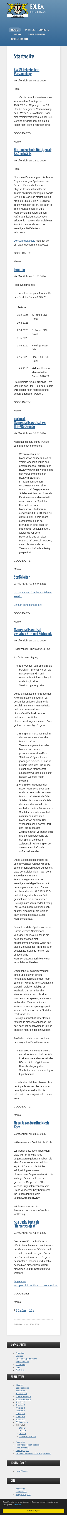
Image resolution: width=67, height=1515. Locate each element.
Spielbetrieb (36, 34)
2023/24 (22, 1428)
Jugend (16, 34)
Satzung (19, 1356)
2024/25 (22, 1431)
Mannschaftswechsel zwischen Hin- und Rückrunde (33, 632)
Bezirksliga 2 (21, 1393)
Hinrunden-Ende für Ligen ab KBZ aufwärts (32, 152)
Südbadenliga (22, 1422)
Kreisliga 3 (20, 1408)
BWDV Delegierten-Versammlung (26, 72)
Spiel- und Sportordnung (26, 1359)
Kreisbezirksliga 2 (23, 1399)
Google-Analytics (23, 1494)
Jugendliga (20, 1442)
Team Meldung (22, 1448)
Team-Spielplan (22, 1450)
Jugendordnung (22, 1362)
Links (18, 1367)
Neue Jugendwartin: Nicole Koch (31, 1125)
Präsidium (20, 1353)
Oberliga (19, 1385)
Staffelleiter (22, 577)
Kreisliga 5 (20, 1413)
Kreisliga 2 (20, 1405)
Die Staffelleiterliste (24, 240)
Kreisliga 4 (20, 1411)
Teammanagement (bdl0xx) (27, 1445)
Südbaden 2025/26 (27, 1436)
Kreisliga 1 (20, 1402)
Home (14, 29)
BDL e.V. (37, 7)
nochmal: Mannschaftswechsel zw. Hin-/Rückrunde (30, 423)
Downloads (20, 1364)
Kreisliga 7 (20, 1419)
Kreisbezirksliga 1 (23, 1396)
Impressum (20, 1489)
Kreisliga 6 (20, 1416)
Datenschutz (21, 1492)
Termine (19, 270)
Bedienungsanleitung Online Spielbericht (33, 1453)
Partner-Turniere (37, 29)
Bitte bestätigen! (34, 1511)
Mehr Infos (17, 1505)
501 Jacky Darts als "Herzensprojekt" (26, 1224)
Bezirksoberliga (22, 1388)
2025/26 (22, 1433)
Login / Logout (22, 1471)
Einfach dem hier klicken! (28, 604)
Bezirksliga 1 (21, 1391)
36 (30, 1310)
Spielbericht (19, 39)
